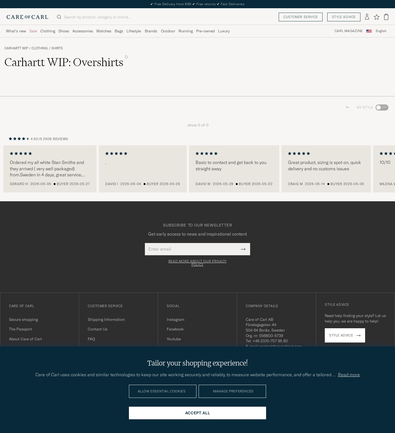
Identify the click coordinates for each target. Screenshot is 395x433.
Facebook (175, 329)
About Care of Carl (25, 338)
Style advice (344, 17)
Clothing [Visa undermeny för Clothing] (47, 31)
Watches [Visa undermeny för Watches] (103, 31)
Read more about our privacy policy (197, 263)
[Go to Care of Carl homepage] (27, 17)
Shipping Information (106, 319)
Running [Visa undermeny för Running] (186, 31)
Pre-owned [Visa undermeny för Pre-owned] (205, 31)
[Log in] (367, 17)
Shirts (57, 48)
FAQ (91, 338)
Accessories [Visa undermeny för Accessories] (82, 31)
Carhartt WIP (16, 48)
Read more (349, 374)
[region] (197, 169)
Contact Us (98, 329)
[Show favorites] (376, 17)
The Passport (20, 329)
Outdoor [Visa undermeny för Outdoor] (168, 31)
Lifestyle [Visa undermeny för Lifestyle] (133, 31)
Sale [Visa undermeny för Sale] (33, 31)
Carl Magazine (349, 31)
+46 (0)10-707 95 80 (270, 340)
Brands (151, 31)
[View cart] (386, 17)
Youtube (174, 338)
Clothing (40, 48)
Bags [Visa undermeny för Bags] (119, 31)
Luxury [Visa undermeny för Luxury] (224, 31)
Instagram (175, 319)
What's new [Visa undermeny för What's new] (16, 31)
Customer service (300, 17)
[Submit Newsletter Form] (243, 249)
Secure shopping (23, 319)
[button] (346, 107)
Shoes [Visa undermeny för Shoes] (63, 31)
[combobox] (381, 31)
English (381, 31)
